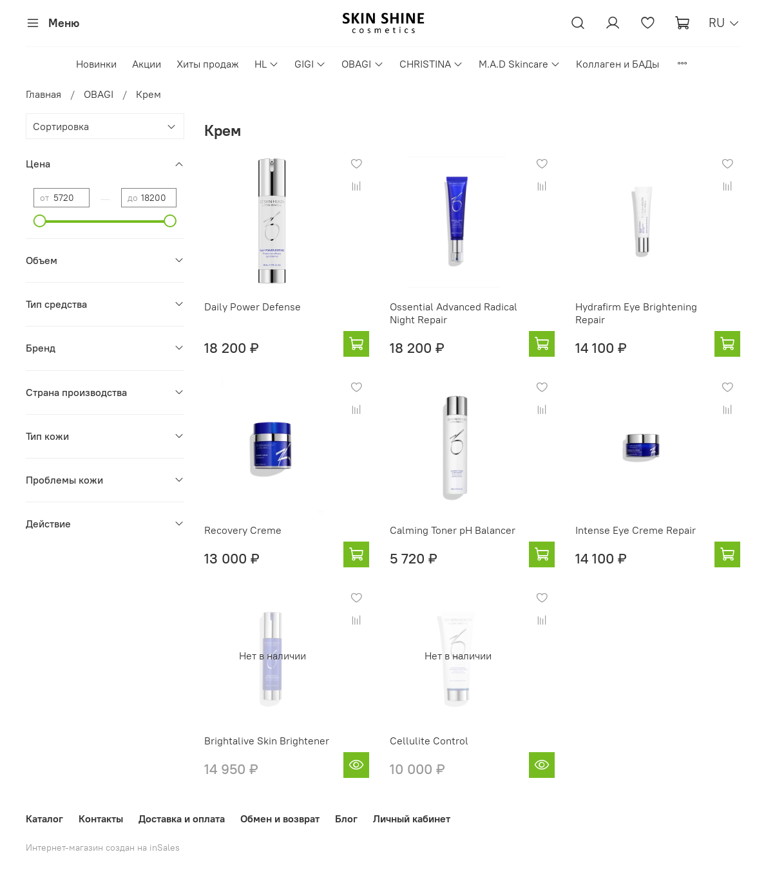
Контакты (101, 818)
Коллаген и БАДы (617, 63)
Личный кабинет (411, 818)
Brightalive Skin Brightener (266, 740)
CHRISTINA (431, 63)
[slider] (40, 221)
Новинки (96, 63)
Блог (346, 818)
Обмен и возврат (280, 818)
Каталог (44, 818)
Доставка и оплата (182, 818)
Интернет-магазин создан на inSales (103, 847)
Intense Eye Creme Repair (635, 530)
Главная (43, 94)
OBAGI (362, 63)
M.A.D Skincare (519, 63)
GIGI (310, 63)
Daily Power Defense (252, 306)
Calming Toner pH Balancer (452, 530)
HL (266, 63)
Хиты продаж (208, 63)
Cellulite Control (429, 740)
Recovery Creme (243, 530)
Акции (146, 63)
